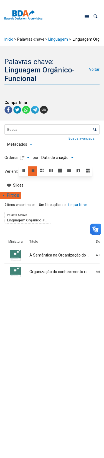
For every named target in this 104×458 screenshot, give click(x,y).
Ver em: (11, 171)
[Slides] (15, 185)
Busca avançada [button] (82, 138)
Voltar (94, 69)
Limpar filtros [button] (78, 205)
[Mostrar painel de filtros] (10, 195)
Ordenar (11, 157)
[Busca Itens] (52, 129)
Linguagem (58, 39)
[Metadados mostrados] (19, 144)
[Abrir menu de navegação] (87, 16)
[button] (96, 16)
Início (8, 39)
